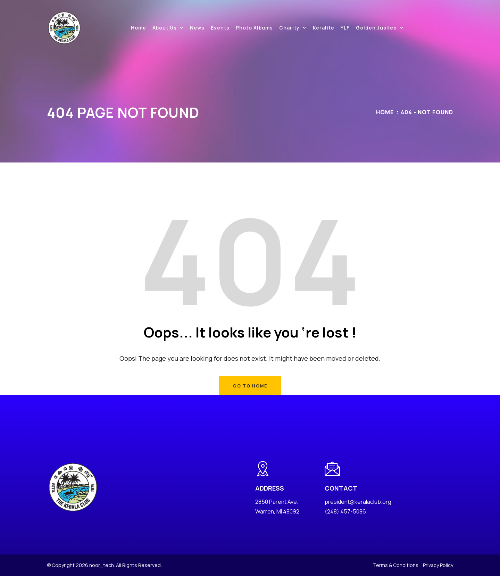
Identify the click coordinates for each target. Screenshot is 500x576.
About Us (164, 27)
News (197, 27)
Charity (289, 27)
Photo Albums (254, 27)
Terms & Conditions (395, 565)
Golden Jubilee (376, 27)
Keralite (323, 27)
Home (138, 27)
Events (220, 27)
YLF (345, 27)
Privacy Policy (438, 565)
